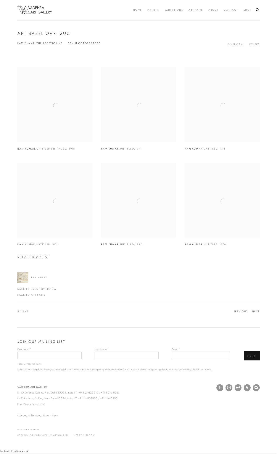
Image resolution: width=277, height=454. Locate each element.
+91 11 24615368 (110, 392)
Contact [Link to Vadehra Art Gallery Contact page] (231, 10)
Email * (176, 349)
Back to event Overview (36, 289)
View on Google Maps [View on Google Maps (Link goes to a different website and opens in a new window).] (247, 387)
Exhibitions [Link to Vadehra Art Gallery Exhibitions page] (173, 10)
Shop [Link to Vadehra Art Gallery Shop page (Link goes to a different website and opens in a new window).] (247, 10)
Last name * (101, 349)
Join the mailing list (256, 387)
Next (256, 312)
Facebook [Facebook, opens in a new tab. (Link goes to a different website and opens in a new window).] (219, 387)
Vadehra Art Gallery (34, 10)
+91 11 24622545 (88, 392)
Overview (236, 44)
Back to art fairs (31, 295)
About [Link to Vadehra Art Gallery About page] (213, 10)
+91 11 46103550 (88, 398)
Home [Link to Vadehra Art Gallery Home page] (137, 10)
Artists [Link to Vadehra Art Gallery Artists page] (153, 10)
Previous (241, 312)
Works (254, 44)
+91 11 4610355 (109, 398)
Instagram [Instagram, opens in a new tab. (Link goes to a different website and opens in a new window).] (228, 387)
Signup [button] (251, 356)
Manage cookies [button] (28, 430)
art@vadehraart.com (32, 404)
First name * (24, 349)
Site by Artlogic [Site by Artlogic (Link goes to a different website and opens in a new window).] (84, 435)
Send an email (238, 387)
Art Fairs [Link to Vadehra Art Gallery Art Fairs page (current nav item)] (195, 10)
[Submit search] (258, 9)
